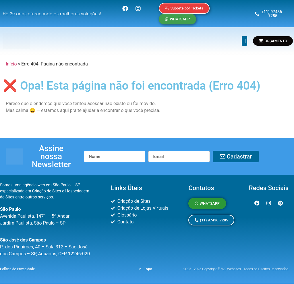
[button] (244, 41)
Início (11, 64)
